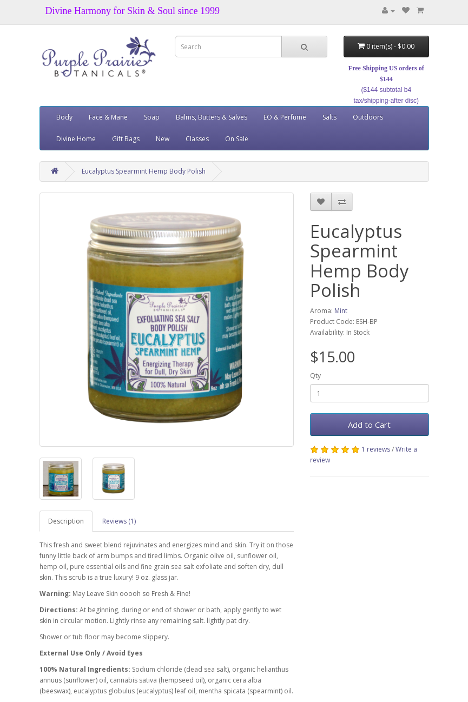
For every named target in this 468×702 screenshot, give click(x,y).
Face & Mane (108, 117)
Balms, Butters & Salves (211, 117)
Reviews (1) (119, 521)
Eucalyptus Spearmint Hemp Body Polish (144, 171)
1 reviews (375, 449)
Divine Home (76, 138)
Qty (315, 375)
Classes (197, 138)
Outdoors (368, 117)
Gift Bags (126, 138)
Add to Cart (369, 424)
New (162, 138)
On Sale (236, 138)
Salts (329, 117)
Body (64, 117)
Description (66, 521)
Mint (340, 310)
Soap (152, 117)
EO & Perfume (284, 117)
